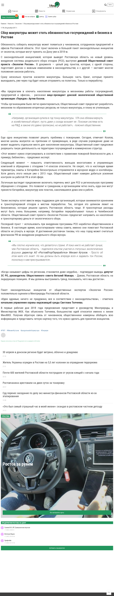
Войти (110, 4)
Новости (40, 11)
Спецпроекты (99, 11)
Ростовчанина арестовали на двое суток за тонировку (33, 382)
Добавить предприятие (57, 548)
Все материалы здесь (57, 512)
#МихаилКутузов (13, 331)
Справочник (68, 11)
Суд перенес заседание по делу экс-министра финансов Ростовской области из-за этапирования (50, 395)
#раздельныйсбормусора (30, 331)
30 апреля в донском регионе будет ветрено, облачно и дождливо (40, 352)
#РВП (3, 331)
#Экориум (44, 331)
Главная (13, 11)
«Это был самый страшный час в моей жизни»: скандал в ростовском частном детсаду (52, 406)
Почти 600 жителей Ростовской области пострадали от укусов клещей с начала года (51, 372)
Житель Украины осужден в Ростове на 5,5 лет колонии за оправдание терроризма (50, 362)
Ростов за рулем (18, 464)
